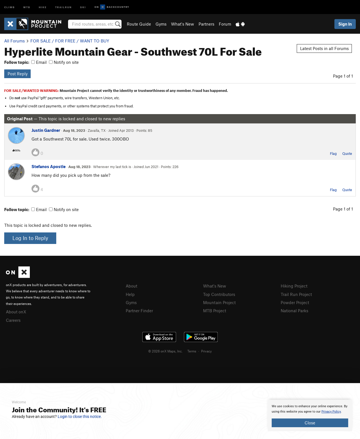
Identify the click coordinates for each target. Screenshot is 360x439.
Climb (9, 7)
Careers (13, 320)
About (131, 285)
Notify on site (64, 62)
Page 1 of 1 (343, 75)
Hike (43, 7)
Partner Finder (139, 310)
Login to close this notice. (80, 416)
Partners (206, 23)
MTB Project (214, 310)
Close (310, 422)
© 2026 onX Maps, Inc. (165, 351)
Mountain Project (219, 302)
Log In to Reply (30, 238)
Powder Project (295, 302)
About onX (16, 311)
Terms (191, 351)
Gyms (161, 23)
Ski (83, 7)
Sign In (345, 23)
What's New (182, 23)
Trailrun (63, 7)
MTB (26, 7)
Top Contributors (219, 294)
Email (39, 62)
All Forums (14, 40)
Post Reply (18, 73)
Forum (225, 23)
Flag (333, 153)
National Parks (294, 310)
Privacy (206, 351)
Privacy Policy (331, 411)
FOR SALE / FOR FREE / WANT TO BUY (69, 40)
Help (130, 294)
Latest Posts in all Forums (324, 48)
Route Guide (139, 23)
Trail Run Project (296, 294)
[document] (310, 415)
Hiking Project (294, 285)
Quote (347, 153)
